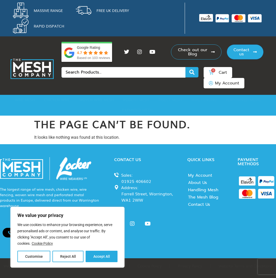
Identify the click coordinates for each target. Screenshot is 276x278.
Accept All (101, 256)
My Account (200, 175)
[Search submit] (191, 72)
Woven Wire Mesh (96, 100)
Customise (34, 256)
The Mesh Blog (203, 197)
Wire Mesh (25, 100)
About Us (197, 183)
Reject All (68, 256)
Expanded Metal (138, 110)
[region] (67, 237)
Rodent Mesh (136, 100)
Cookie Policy (42, 243)
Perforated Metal (243, 100)
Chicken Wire (57, 100)
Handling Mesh (203, 190)
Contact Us (199, 204)
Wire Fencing (204, 100)
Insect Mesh (170, 100)
